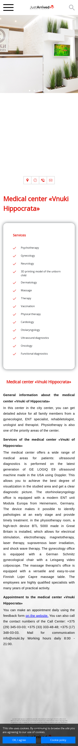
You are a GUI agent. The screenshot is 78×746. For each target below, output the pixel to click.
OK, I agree (19, 740)
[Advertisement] (39, 137)
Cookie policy (58, 740)
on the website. (37, 615)
